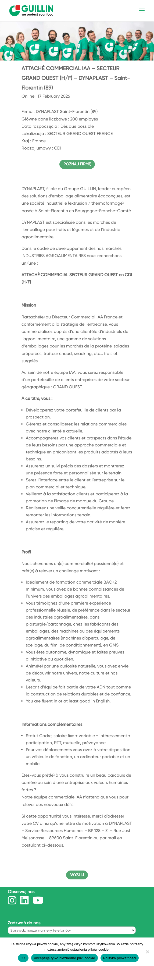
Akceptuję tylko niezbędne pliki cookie (64, 958)
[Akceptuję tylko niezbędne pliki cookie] (147, 951)
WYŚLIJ (77, 874)
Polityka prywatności (119, 958)
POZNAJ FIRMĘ (77, 164)
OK (23, 958)
